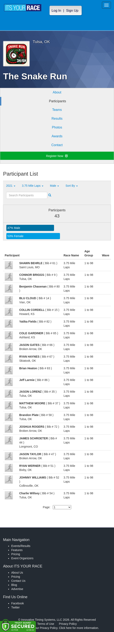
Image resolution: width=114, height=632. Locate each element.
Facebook (17, 603)
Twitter (15, 607)
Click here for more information (78, 628)
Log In (56, 11)
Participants (57, 101)
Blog (14, 585)
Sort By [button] (71, 185)
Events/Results (20, 546)
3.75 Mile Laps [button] (32, 185)
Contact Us (18, 580)
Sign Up (72, 11)
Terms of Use (45, 623)
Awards (57, 136)
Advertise (17, 589)
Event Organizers (22, 558)
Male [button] (54, 185)
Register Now (57, 156)
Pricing (15, 554)
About (57, 92)
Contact (57, 145)
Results (57, 118)
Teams (57, 109)
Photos (57, 127)
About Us (17, 572)
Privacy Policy (68, 623)
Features (17, 550)
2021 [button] (10, 185)
